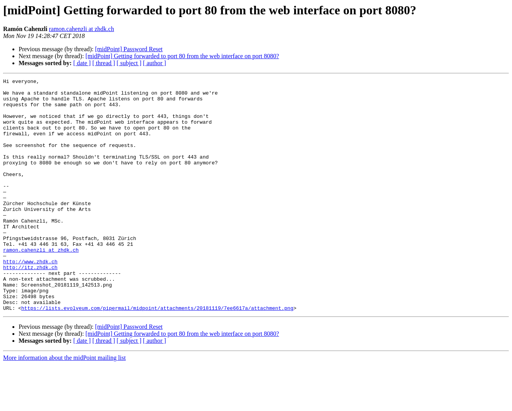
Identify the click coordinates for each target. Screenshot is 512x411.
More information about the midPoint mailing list (64, 404)
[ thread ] (103, 63)
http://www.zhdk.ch (30, 298)
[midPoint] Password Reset (128, 49)
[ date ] (82, 63)
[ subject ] (129, 63)
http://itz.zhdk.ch (30, 305)
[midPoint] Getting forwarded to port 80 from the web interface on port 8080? (182, 56)
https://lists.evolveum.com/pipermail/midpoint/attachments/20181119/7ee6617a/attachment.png (157, 354)
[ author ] (154, 63)
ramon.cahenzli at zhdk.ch (81, 29)
